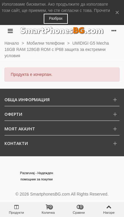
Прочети (102, 10)
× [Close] (117, 12)
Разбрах (56, 18)
